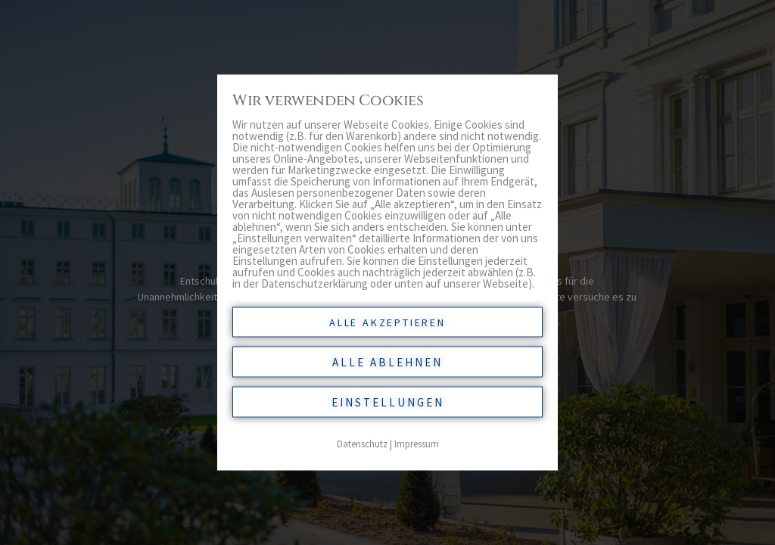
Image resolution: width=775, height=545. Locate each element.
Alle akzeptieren (387, 322)
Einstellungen (387, 402)
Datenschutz (362, 444)
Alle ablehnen (387, 362)
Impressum (416, 444)
